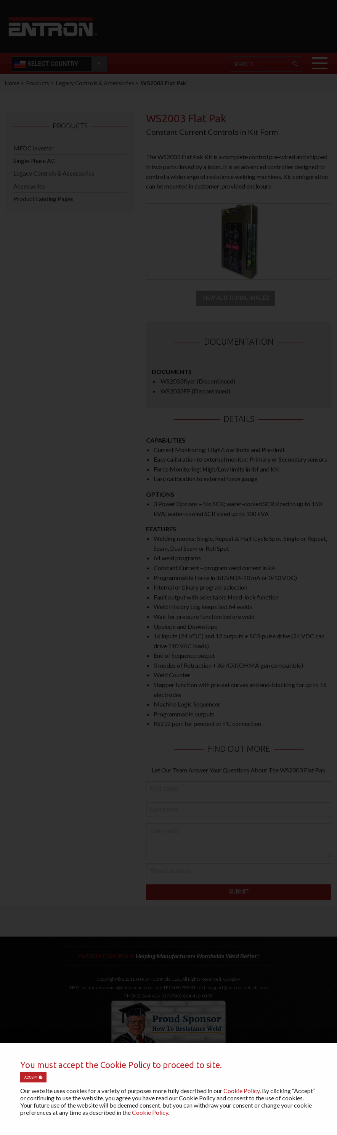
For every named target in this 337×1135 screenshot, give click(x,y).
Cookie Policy (241, 1090)
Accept (33, 1077)
